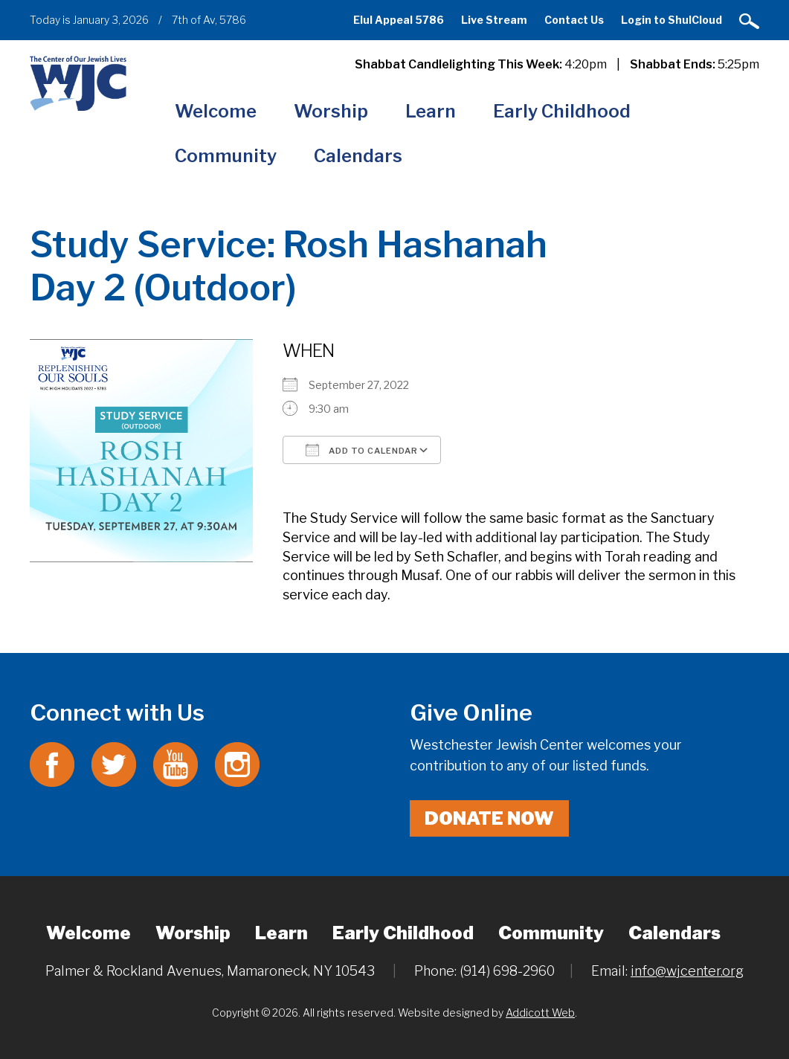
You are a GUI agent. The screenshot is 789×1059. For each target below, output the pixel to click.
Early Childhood (562, 111)
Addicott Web (540, 1012)
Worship (331, 111)
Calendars (358, 156)
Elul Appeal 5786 (398, 19)
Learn (430, 111)
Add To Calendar (362, 450)
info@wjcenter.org (687, 971)
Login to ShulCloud (671, 19)
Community (226, 156)
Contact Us (574, 19)
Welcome (216, 111)
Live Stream (494, 19)
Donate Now (489, 818)
